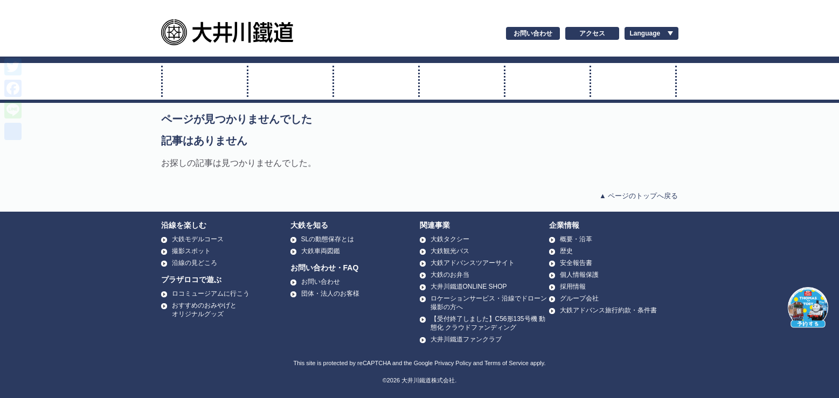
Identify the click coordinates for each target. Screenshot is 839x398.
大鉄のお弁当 (450, 274)
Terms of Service (506, 363)
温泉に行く (633, 81)
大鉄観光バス (450, 251)
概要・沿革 (576, 239)
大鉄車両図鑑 (320, 251)
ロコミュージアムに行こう (210, 293)
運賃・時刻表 (547, 81)
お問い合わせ (533, 33)
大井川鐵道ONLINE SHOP (469, 286)
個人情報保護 (579, 274)
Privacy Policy (452, 363)
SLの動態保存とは (328, 239)
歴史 (566, 251)
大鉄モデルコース (198, 239)
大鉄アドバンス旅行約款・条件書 (608, 310)
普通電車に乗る (376, 81)
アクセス (592, 33)
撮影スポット (191, 251)
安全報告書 (576, 263)
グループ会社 (579, 298)
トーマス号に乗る (290, 81)
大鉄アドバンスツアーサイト (473, 263)
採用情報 (573, 286)
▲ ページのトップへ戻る (638, 196)
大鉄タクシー (450, 239)
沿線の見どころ (194, 263)
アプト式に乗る (462, 81)
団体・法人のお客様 (330, 293)
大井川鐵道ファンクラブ (466, 339)
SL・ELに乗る (205, 81)
